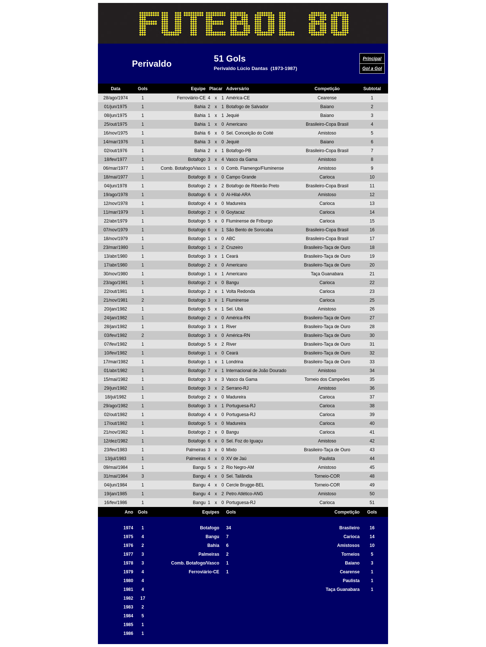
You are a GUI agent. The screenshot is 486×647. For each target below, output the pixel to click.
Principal (372, 58)
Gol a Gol (372, 68)
